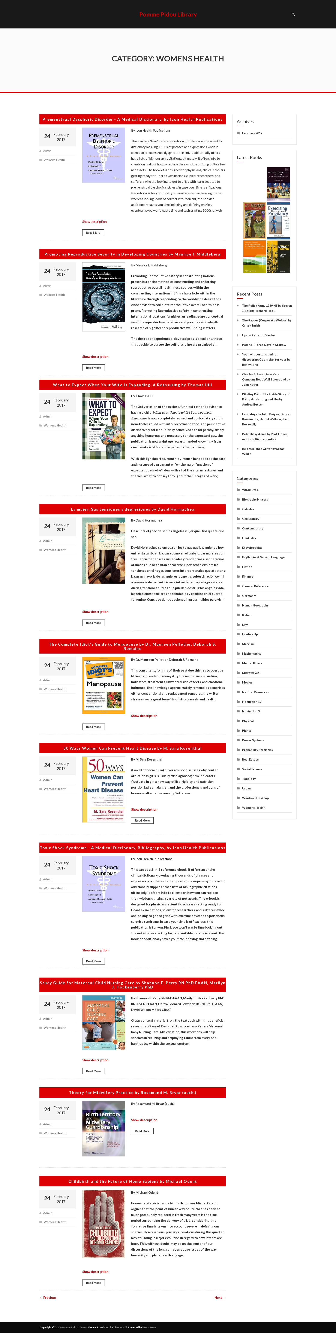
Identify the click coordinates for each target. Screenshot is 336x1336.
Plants (246, 729)
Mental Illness (252, 662)
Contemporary (252, 527)
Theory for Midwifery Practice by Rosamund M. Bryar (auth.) (133, 1095)
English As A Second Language (263, 556)
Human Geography (255, 604)
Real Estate (250, 758)
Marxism (248, 642)
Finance (247, 575)
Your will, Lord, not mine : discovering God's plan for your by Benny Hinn (266, 358)
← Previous (47, 1300)
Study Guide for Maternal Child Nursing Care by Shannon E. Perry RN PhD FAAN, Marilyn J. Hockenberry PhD (132, 987)
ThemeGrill (120, 1330)
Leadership (250, 633)
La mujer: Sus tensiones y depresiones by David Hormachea (133, 507)
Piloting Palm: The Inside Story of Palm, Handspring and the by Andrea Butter (266, 398)
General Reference (255, 585)
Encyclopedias (252, 546)
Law (245, 623)
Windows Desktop (255, 796)
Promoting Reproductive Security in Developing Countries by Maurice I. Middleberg (132, 253)
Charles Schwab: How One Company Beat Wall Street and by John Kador (266, 378)
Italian (246, 613)
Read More (93, 231)
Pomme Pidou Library (168, 13)
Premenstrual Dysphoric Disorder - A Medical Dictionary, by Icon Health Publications (133, 118)
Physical (248, 719)
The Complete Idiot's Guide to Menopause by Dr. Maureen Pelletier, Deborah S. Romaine (132, 645)
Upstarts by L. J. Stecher (259, 334)
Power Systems (253, 739)
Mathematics (251, 652)
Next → (220, 1300)
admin (47, 149)
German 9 (249, 594)
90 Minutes (250, 488)
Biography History (255, 498)
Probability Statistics (257, 748)
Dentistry (249, 536)
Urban (246, 787)
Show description (94, 220)
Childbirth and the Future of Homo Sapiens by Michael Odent (133, 1184)
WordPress (149, 1330)
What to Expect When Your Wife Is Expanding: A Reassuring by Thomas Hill (132, 383)
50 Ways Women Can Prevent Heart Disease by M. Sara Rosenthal (133, 747)
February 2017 (252, 132)
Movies (247, 681)
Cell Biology (250, 517)
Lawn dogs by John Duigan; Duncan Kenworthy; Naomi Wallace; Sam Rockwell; (266, 418)
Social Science (252, 768)
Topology (249, 777)
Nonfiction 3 (251, 710)
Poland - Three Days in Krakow (264, 343)
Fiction (247, 565)
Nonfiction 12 (251, 700)
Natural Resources (255, 691)
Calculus (248, 508)
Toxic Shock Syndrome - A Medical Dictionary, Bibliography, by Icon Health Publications (133, 848)
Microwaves (250, 671)
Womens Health (54, 158)
